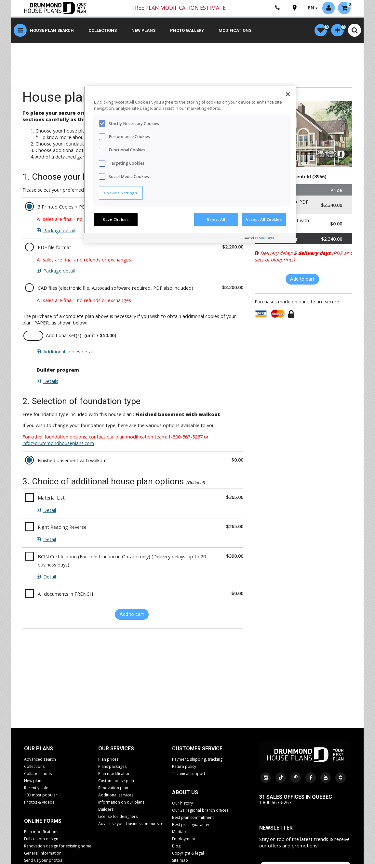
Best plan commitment (193, 817)
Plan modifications (41, 832)
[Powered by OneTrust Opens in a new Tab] (267, 239)
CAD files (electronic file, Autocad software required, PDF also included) (115, 288)
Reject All (216, 219)
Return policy (184, 766)
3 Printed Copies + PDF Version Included (81, 207)
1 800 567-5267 (275, 803)
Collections (102, 30)
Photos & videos (39, 802)
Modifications (235, 30)
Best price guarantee (191, 825)
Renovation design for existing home (57, 846)
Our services (116, 749)
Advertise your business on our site (130, 824)
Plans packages (112, 766)
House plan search (52, 30)
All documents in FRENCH (65, 594)
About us (185, 793)
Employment (183, 839)
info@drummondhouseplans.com (58, 443)
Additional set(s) (63, 336)
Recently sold (36, 788)
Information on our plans (121, 802)
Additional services (115, 795)
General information (42, 853)
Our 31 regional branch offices (200, 810)
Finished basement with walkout (72, 460)
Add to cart (132, 615)
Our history (182, 803)
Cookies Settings (120, 192)
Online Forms (42, 821)
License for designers (118, 817)
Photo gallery (187, 30)
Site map (180, 860)
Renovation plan (113, 788)
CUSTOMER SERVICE (197, 749)
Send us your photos (43, 860)
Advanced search (40, 759)
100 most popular (40, 795)
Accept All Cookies (264, 219)
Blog (176, 846)
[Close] (288, 94)
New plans (143, 30)
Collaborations (38, 774)
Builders (106, 809)
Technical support (188, 774)
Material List (51, 498)
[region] (190, 164)
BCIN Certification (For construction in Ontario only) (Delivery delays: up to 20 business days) (122, 560)
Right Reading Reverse (62, 527)
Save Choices (116, 219)
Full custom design (41, 839)
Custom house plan (116, 781)
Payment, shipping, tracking (197, 759)
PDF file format (54, 248)
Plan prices (108, 759)
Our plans (38, 749)
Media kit (180, 832)
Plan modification (114, 774)
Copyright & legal (188, 853)
